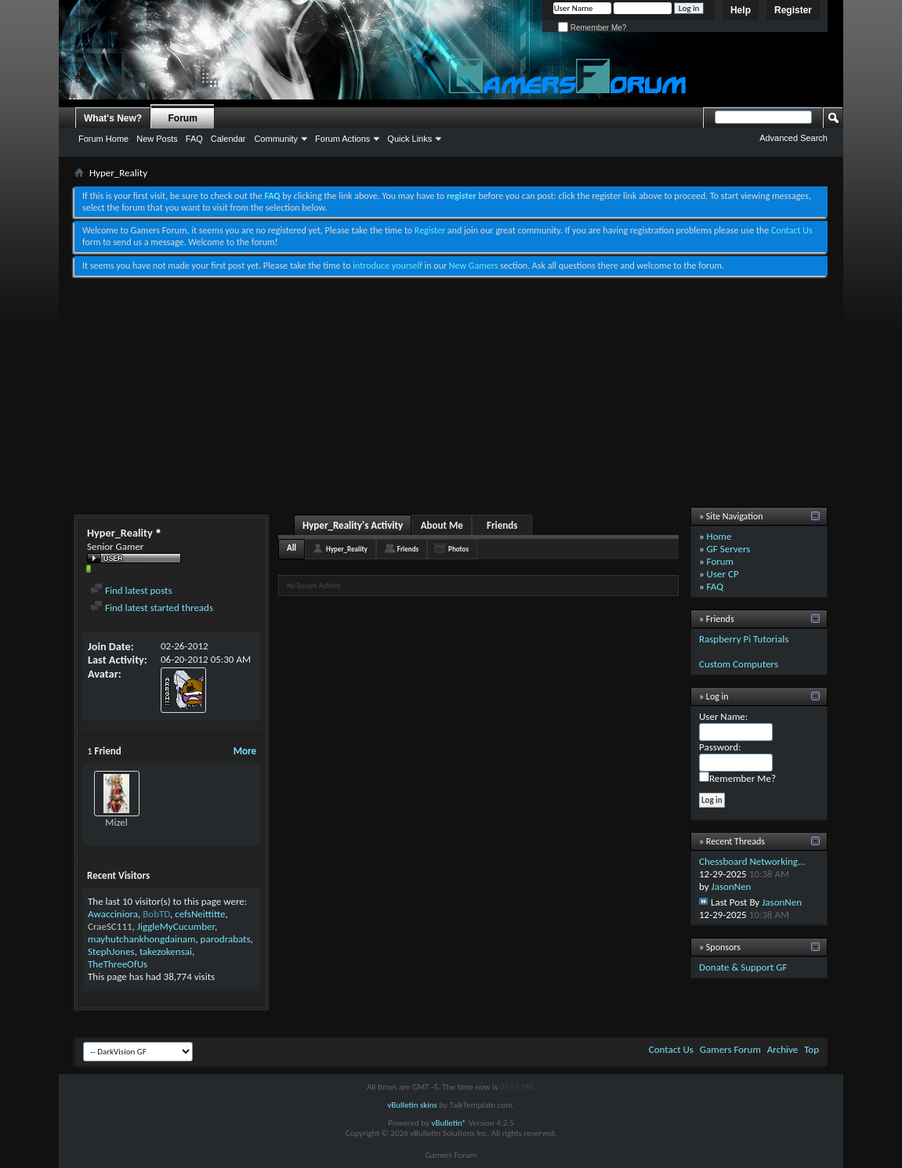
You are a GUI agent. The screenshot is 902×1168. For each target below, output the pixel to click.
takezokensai (165, 951)
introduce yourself (387, 265)
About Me (442, 525)
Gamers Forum (730, 1049)
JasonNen (732, 886)
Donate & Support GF (743, 967)
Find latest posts (131, 590)
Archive (782, 1049)
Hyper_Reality (347, 548)
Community (276, 138)
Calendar (228, 138)
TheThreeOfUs (117, 964)
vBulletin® (448, 1123)
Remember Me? (592, 28)
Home (719, 536)
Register (793, 10)
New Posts (157, 138)
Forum (182, 118)
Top (811, 1049)
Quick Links (409, 138)
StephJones (111, 951)
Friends (502, 525)
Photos (458, 548)
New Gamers (473, 265)
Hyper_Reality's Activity (352, 525)
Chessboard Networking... (752, 861)
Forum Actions (342, 138)
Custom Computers (738, 664)
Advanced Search (793, 138)
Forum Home (103, 138)
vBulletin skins (412, 1105)
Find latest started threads (151, 607)
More (245, 751)
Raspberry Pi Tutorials (743, 639)
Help (740, 10)
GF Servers (729, 549)
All (291, 548)
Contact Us (792, 230)
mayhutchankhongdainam (141, 939)
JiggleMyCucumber (176, 926)
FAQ (194, 138)
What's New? (113, 118)
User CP (723, 574)
